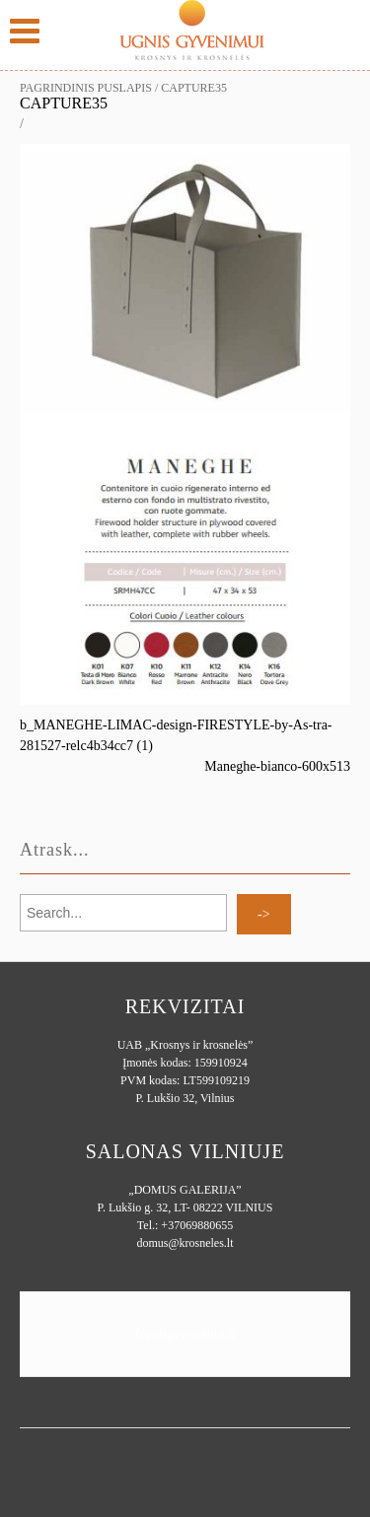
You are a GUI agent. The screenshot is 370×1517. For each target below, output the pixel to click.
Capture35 (64, 103)
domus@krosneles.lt (184, 1243)
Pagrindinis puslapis (86, 88)
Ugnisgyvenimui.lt (184, 1334)
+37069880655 (197, 1225)
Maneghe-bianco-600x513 (277, 766)
